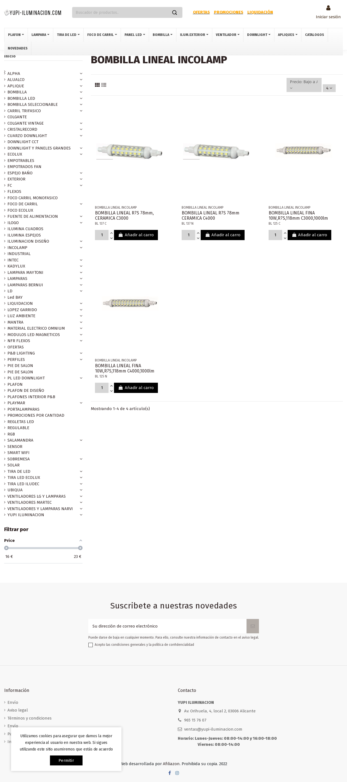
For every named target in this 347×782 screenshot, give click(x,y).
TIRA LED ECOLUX (23, 477)
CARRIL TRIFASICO (24, 110)
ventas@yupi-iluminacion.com (213, 729)
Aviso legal (17, 710)
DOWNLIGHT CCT (22, 141)
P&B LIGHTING (21, 353)
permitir (66, 760)
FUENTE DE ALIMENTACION (32, 216)
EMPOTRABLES (20, 160)
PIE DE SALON (20, 365)
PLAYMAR (16, 402)
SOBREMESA (18, 458)
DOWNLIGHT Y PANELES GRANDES (39, 148)
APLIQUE (15, 85)
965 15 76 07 (195, 720)
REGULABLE (18, 427)
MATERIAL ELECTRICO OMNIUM (36, 328)
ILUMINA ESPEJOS (24, 235)
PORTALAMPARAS (23, 409)
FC (9, 185)
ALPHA (13, 73)
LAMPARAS (17, 278)
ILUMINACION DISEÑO (28, 241)
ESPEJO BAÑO (20, 172)
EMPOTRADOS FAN (24, 166)
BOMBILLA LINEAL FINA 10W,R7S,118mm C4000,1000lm (124, 368)
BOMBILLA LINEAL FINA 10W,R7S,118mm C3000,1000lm (298, 215)
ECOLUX (14, 154)
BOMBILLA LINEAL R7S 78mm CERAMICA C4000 (210, 215)
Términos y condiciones (29, 718)
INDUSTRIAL (19, 253)
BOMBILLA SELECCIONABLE (32, 104)
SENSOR (14, 446)
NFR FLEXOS (18, 340)
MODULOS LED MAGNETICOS (33, 334)
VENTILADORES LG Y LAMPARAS (36, 496)
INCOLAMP (17, 247)
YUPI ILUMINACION (25, 514)
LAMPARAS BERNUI (25, 284)
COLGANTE (17, 116)
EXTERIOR (16, 179)
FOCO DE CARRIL (22, 203)
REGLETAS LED (20, 421)
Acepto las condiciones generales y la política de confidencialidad (144, 645)
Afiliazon (171, 763)
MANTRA (15, 322)
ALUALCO (16, 79)
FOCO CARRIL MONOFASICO (32, 197)
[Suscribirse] (253, 626)
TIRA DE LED (18, 471)
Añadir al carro (135, 234)
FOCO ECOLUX (20, 210)
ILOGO (13, 222)
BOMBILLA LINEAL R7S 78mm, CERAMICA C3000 (124, 215)
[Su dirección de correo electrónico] (167, 626)
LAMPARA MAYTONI (25, 272)
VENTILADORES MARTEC (29, 502)
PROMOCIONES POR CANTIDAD (35, 415)
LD (9, 290)
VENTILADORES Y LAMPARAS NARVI (40, 508)
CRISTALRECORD (22, 129)
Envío (12, 702)
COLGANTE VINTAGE (25, 123)
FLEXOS (14, 191)
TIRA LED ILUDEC (23, 483)
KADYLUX (16, 266)
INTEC (12, 260)
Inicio (10, 56)
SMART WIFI (18, 452)
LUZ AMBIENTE (21, 315)
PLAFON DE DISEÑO (25, 390)
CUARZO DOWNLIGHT (27, 135)
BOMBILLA (17, 92)
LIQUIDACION (20, 303)
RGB (11, 434)
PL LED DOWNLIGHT (26, 378)
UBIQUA (15, 489)
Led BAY (15, 297)
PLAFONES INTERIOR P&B (31, 396)
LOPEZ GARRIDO (22, 309)
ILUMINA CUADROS (25, 228)
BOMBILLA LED (21, 98)
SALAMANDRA (20, 440)
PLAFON (15, 384)
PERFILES (16, 359)
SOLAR (13, 465)
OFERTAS (15, 347)
